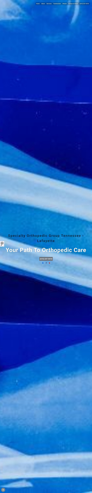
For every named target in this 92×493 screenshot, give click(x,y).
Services (49, 3)
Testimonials (57, 3)
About (43, 3)
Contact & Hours (73, 3)
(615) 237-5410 (84, 3)
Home (38, 3)
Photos (65, 3)
